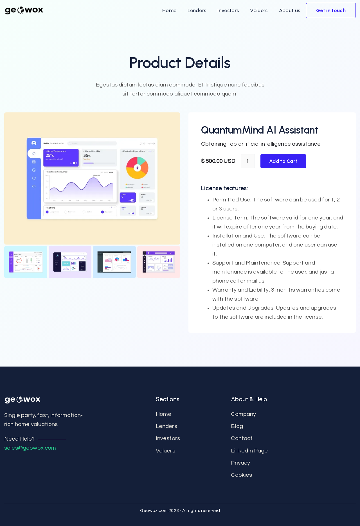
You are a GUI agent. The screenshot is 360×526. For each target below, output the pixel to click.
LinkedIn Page (249, 451)
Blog (237, 426)
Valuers (165, 451)
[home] (24, 10)
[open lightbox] (92, 178)
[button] (169, 10)
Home (164, 414)
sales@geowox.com (30, 448)
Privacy (240, 463)
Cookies (241, 475)
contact (242, 438)
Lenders (166, 426)
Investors (168, 438)
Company (243, 414)
